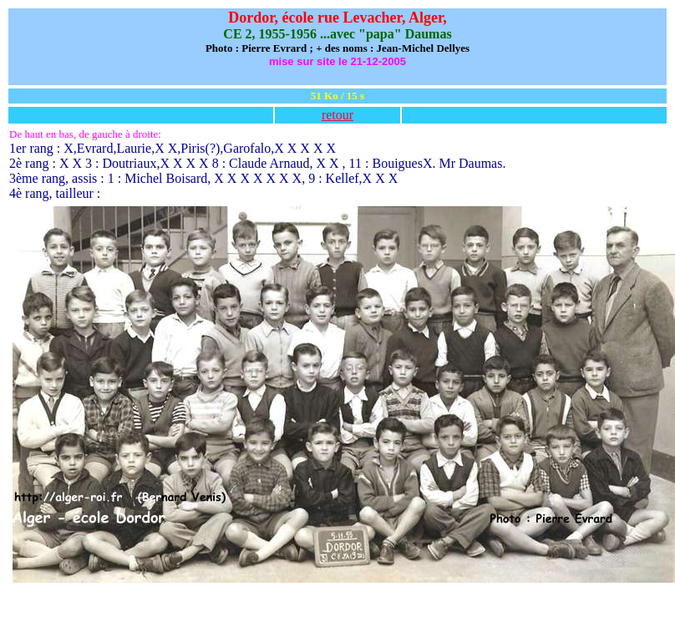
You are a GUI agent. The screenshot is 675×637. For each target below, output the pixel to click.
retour (337, 115)
